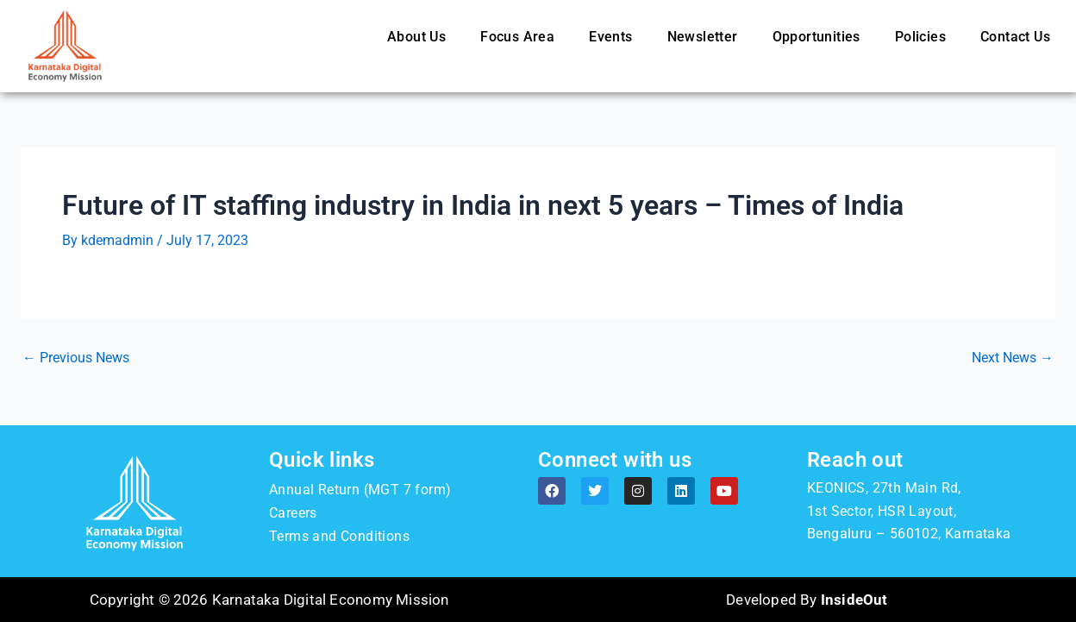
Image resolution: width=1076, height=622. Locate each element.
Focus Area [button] (517, 36)
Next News (1013, 358)
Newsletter (702, 36)
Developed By (806, 599)
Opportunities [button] (816, 36)
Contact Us (1015, 36)
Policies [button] (920, 36)
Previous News (75, 358)
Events (610, 36)
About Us (416, 36)
